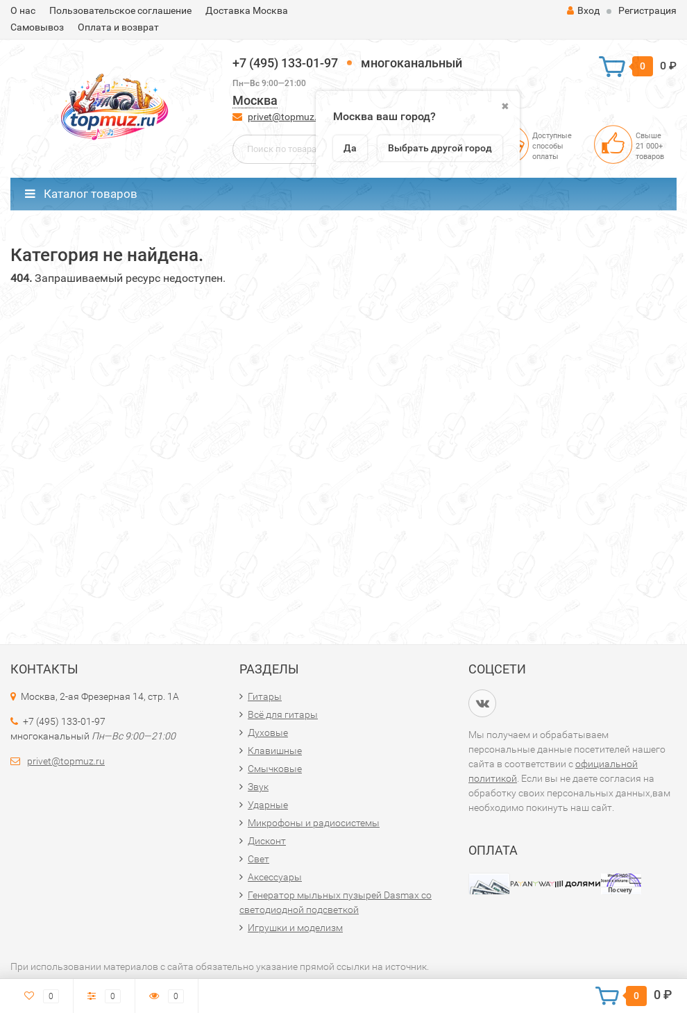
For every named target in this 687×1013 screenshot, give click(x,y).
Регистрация (647, 10)
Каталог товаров (81, 194)
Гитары (265, 696)
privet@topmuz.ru (287, 116)
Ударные (268, 804)
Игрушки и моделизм (295, 927)
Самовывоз (37, 27)
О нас (22, 10)
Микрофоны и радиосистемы (314, 822)
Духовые (268, 732)
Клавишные (275, 750)
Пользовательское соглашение (120, 10)
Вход (583, 10)
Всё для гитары (283, 714)
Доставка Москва (246, 10)
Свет (258, 858)
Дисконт (267, 840)
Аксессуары (275, 876)
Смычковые (275, 768)
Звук (258, 786)
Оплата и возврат (118, 27)
